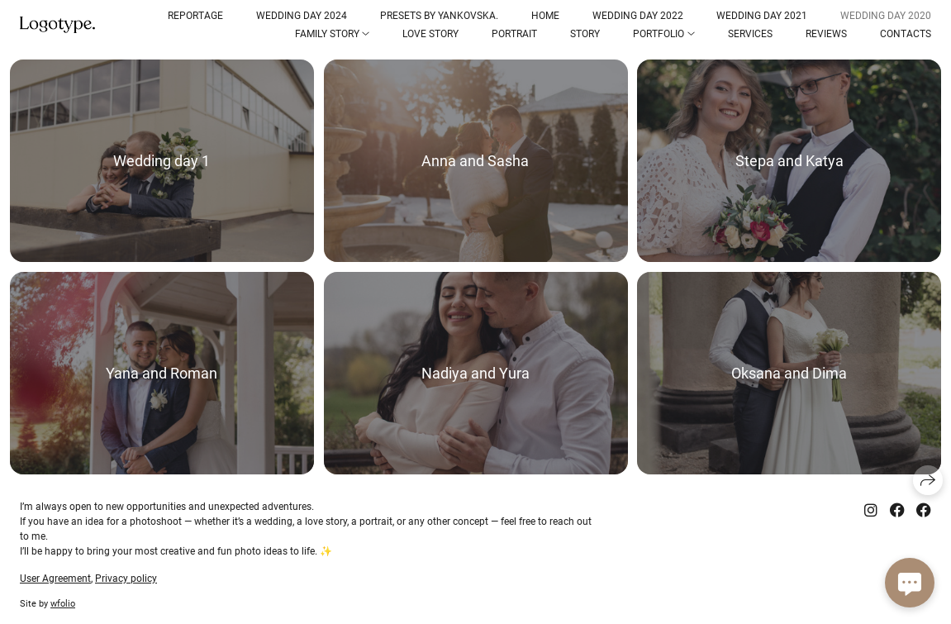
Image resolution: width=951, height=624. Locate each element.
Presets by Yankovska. (439, 15)
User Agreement (55, 578)
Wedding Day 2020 (885, 15)
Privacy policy (126, 578)
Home (545, 15)
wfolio (62, 603)
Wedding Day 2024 (301, 15)
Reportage (195, 15)
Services (750, 34)
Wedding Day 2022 (637, 15)
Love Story (430, 34)
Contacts (905, 34)
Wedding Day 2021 (761, 15)
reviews (826, 34)
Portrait (514, 34)
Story (585, 34)
